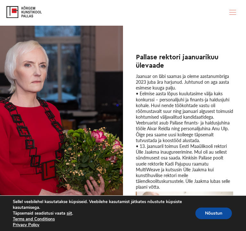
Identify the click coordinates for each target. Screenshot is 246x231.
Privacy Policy (26, 225)
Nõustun (213, 213)
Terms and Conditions (34, 219)
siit (69, 213)
